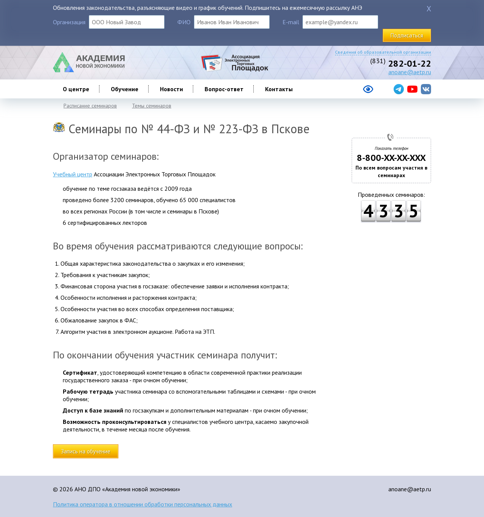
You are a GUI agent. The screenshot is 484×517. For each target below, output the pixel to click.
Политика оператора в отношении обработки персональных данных (142, 504)
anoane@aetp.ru (409, 72)
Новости (171, 89)
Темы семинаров (151, 105)
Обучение (124, 89)
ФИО (184, 22)
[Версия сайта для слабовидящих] (337, 92)
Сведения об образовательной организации (383, 52)
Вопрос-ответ (224, 89)
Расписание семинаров (90, 105)
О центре (76, 89)
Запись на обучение (85, 451)
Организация (69, 22)
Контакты (279, 89)
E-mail (290, 22)
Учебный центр (72, 174)
